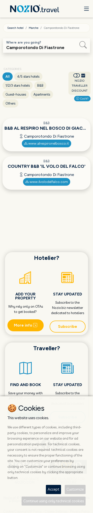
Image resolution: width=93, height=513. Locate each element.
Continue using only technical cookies (53, 501)
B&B (40, 85)
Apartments (41, 94)
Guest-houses (15, 94)
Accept (53, 489)
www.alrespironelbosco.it (46, 143)
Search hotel (15, 28)
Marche (33, 28)
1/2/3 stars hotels (17, 85)
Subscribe (67, 326)
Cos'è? (82, 98)
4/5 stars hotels (28, 76)
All (7, 76)
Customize (75, 489)
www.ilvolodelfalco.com (46, 182)
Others (10, 103)
